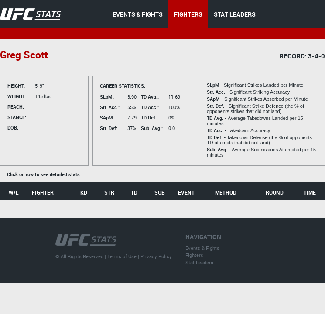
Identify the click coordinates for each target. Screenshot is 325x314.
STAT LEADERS (235, 14)
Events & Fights (202, 248)
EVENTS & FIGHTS (138, 14)
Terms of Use (122, 256)
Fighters (194, 255)
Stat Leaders (199, 262)
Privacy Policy (156, 256)
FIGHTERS (188, 14)
